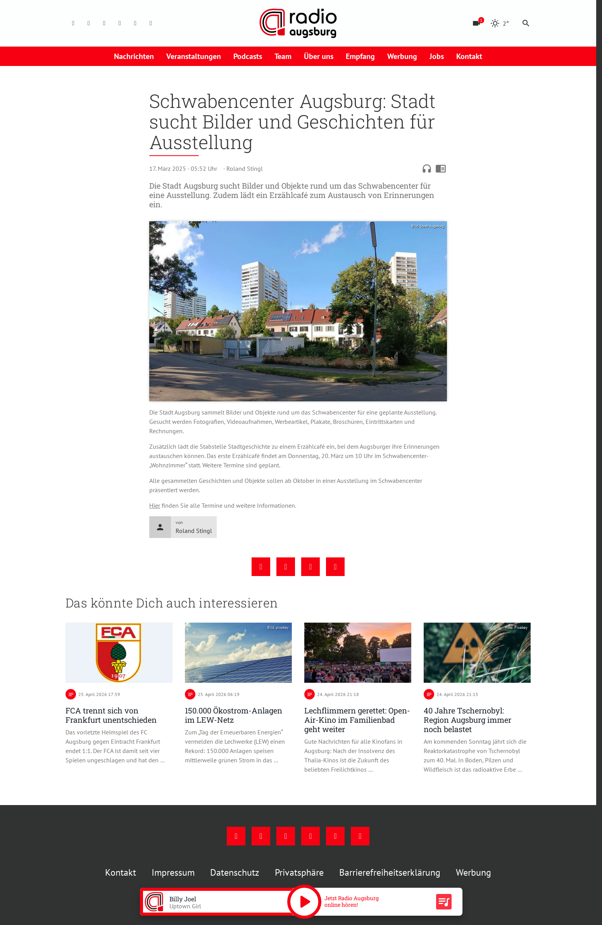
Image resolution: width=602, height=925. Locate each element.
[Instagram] (89, 23)
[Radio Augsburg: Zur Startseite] (298, 23)
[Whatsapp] (151, 23)
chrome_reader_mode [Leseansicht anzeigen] (440, 168)
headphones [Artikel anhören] (426, 168)
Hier (154, 505)
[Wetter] (499, 23)
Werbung (402, 56)
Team (283, 56)
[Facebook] (73, 23)
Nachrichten (134, 56)
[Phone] (135, 23)
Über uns (318, 56)
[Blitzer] (476, 23)
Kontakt (469, 56)
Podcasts (247, 56)
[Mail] (120, 23)
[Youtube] (104, 23)
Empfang (360, 56)
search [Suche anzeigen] (526, 23)
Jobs (437, 56)
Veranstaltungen (193, 56)
